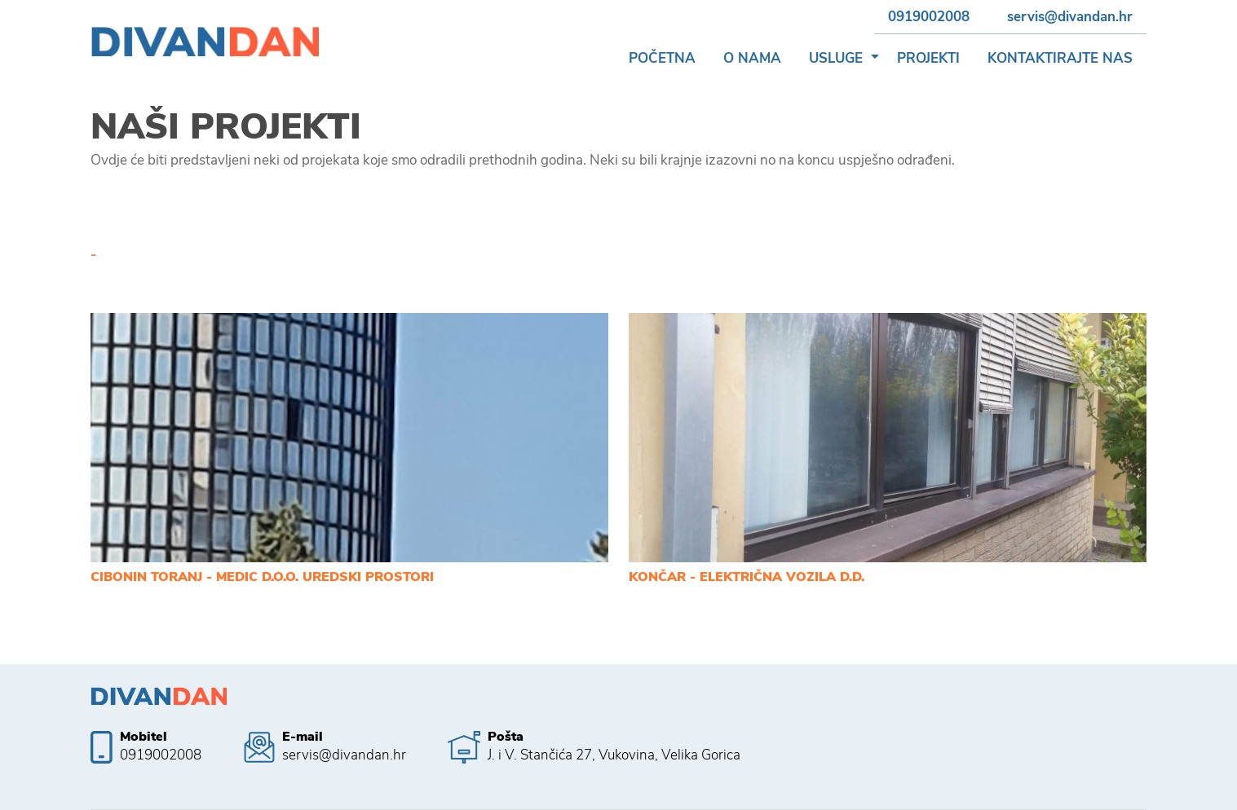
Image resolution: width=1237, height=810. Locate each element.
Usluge (836, 58)
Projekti (928, 58)
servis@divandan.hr (1070, 16)
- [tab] (93, 254)
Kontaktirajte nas (1060, 58)
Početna (662, 58)
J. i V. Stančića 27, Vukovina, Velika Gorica (614, 755)
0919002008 (929, 16)
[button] (874, 58)
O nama (752, 58)
